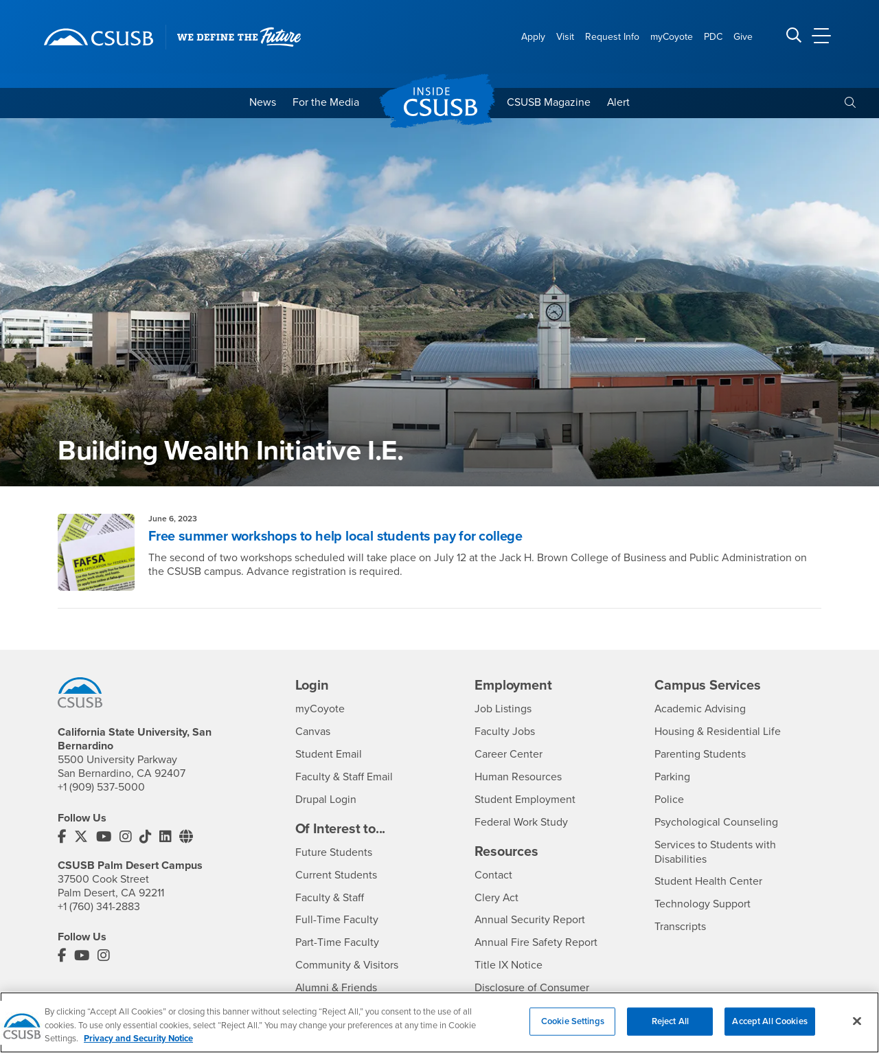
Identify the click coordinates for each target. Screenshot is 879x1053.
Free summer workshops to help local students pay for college (337, 537)
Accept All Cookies (769, 1033)
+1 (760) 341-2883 (99, 906)
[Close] (857, 1033)
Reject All (670, 1033)
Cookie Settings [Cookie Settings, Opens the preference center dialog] (572, 1033)
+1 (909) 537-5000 (101, 787)
